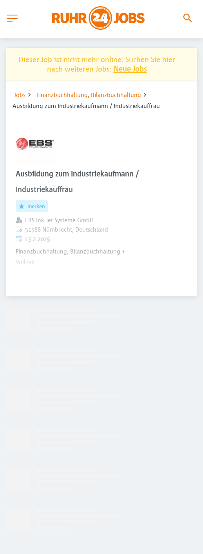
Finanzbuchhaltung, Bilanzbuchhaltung (88, 95)
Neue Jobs (130, 69)
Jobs (19, 95)
